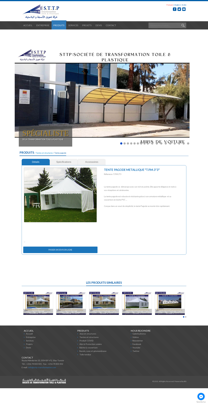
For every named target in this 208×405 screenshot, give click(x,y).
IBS (185, 398)
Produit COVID (86, 357)
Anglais (177, 5)
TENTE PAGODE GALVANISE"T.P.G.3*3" (38, 328)
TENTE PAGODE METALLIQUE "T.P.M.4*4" (104, 328)
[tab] (36, 162)
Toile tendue (85, 371)
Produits (58, 25)
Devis (98, 25)
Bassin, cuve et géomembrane (92, 368)
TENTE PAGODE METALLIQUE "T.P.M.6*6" (170, 328)
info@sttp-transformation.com (42, 384)
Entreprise (42, 25)
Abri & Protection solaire (90, 361)
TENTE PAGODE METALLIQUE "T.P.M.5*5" (137, 328)
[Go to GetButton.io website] (201, 402)
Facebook (136, 361)
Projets (87, 25)
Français (170, 5)
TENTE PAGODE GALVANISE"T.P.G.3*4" (71, 328)
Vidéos (135, 354)
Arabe (183, 5)
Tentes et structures (44, 153)
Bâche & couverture (88, 364)
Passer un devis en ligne (60, 266)
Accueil (27, 25)
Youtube (136, 364)
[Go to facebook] (201, 396)
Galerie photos (139, 350)
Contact (111, 25)
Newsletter (137, 357)
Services (73, 25)
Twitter (135, 368)
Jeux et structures (87, 350)
